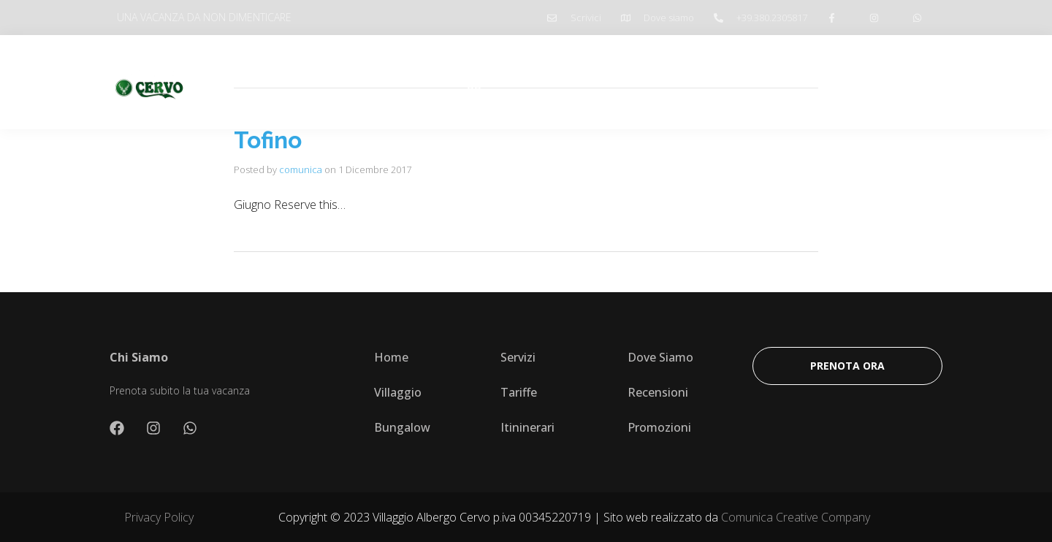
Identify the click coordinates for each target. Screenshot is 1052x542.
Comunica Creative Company (795, 517)
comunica (300, 169)
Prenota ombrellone (778, 82)
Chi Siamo (394, 82)
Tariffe (532, 82)
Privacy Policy (159, 517)
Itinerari (594, 82)
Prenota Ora (889, 82)
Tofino (268, 139)
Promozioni (669, 82)
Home (328, 82)
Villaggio (468, 82)
